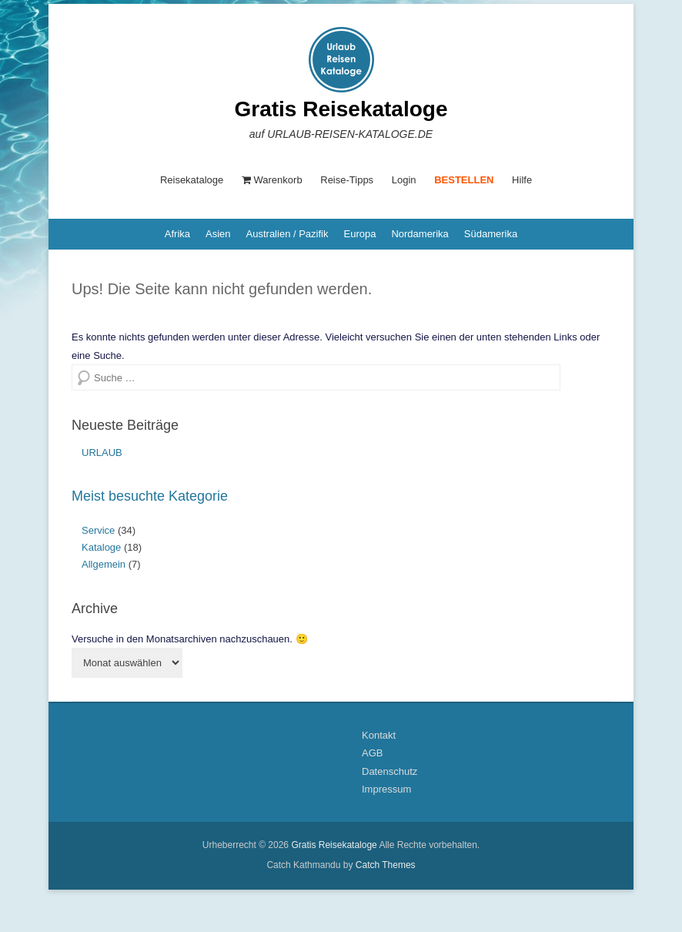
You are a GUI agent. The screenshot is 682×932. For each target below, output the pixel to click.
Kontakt (379, 735)
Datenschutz (389, 771)
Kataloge (101, 547)
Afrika (177, 234)
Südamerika (490, 234)
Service (98, 530)
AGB (372, 753)
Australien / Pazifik (287, 234)
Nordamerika (419, 234)
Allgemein (103, 564)
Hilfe (522, 180)
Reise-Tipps (346, 180)
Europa (359, 234)
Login (404, 180)
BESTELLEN (463, 180)
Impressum (386, 789)
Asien (218, 234)
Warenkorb (272, 180)
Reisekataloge (191, 180)
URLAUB (102, 452)
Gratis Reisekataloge (340, 109)
